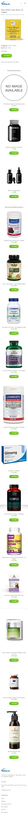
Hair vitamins (4, 806)
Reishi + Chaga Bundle (14, 190)
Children (3, 801)
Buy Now (6, 55)
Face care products (6, 804)
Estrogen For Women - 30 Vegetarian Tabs (14, 327)
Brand (2, 798)
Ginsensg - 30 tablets (14, 470)
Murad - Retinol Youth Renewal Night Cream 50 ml (14, 653)
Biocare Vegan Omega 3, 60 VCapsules (14, 697)
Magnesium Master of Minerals (14, 147)
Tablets (15, 45)
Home (2, 14)
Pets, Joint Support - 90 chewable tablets (14, 284)
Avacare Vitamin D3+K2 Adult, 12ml (14, 595)
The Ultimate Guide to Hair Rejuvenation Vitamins (14, 104)
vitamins (10, 45)
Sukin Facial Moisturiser (14, 751)
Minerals (3, 809)
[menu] (25, 3)
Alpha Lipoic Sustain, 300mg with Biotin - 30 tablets (14, 558)
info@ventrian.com (6, 790)
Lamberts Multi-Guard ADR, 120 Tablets (14, 427)
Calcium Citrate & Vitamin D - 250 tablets (14, 370)
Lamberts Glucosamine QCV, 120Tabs (14, 240)
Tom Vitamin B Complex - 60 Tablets (14, 514)
